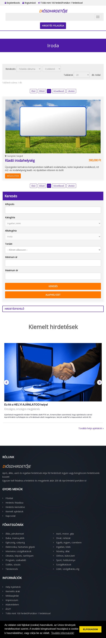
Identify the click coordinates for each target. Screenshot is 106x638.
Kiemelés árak (13, 591)
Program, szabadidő (16, 560)
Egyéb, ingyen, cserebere (69, 542)
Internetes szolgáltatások (18, 551)
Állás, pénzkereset (15, 533)
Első (33, 91)
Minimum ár (11, 257)
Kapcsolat (11, 515)
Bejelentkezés (12, 2)
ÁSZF (8, 608)
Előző (42, 91)
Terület (8, 243)
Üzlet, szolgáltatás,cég (67, 568)
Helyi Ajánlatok (13, 586)
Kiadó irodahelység (20, 160)
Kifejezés (9, 204)
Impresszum (12, 600)
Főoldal (9, 498)
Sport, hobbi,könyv (65, 560)
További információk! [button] (62, 633)
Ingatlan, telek (63, 546)
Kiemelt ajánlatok (14, 511)
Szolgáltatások (63, 564)
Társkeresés (12, 568)
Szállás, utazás (13, 564)
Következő (58, 91)
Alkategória (11, 230)
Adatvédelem (12, 604)
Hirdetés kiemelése (15, 507)
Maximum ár (11, 270)
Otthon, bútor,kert (65, 555)
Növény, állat (63, 551)
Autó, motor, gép (65, 533)
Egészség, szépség (15, 542)
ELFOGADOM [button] (90, 629)
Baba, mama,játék (15, 538)
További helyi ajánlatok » (91, 428)
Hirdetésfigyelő (14, 308)
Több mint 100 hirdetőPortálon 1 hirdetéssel (60, 2)
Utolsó (71, 91)
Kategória (10, 217)
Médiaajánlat (12, 595)
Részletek (13, 175)
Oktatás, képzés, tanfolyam (20, 555)
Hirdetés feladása (53, 25)
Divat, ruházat (63, 538)
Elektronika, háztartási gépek (20, 546)
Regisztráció (29, 2)
